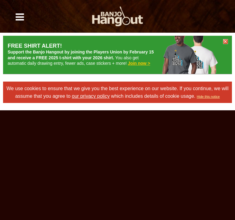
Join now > (139, 63)
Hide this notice (208, 96)
